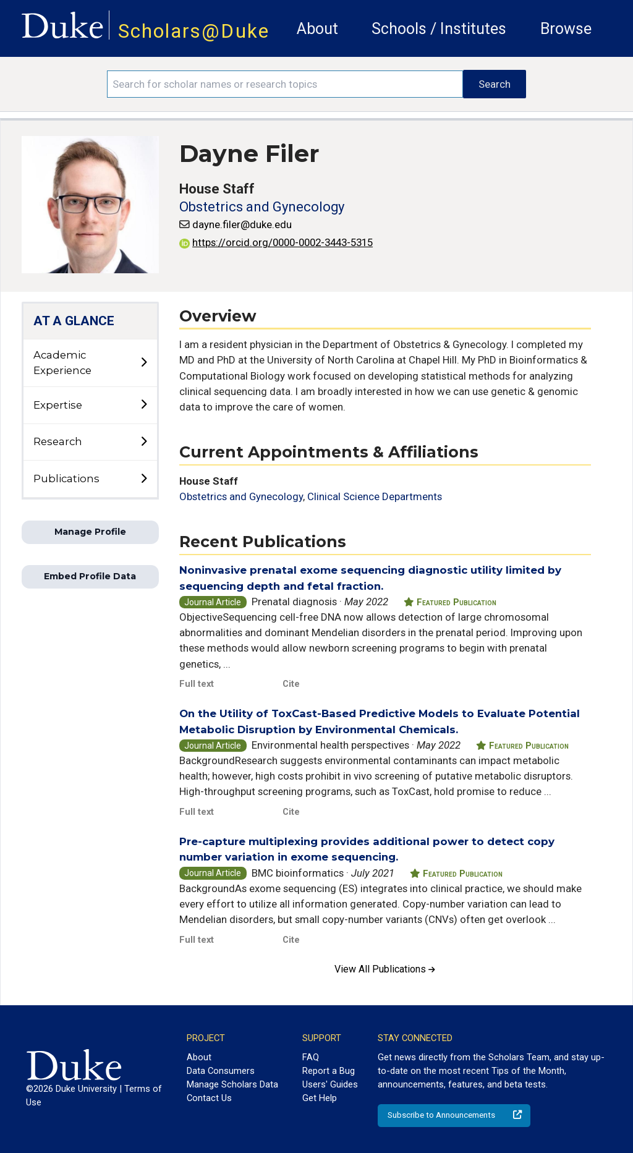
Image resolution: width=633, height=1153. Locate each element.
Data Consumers (221, 1070)
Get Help (319, 1098)
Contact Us (209, 1098)
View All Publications (384, 969)
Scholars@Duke (194, 31)
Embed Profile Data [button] (90, 576)
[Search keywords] (285, 84)
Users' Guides (330, 1084)
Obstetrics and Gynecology (261, 207)
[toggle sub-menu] (143, 362)
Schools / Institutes (439, 29)
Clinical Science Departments (374, 496)
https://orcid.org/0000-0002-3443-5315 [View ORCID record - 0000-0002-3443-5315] (276, 242)
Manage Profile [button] (90, 531)
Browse (566, 29)
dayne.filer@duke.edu (242, 224)
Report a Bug (328, 1070)
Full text (196, 683)
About (317, 29)
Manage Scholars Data (232, 1084)
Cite (291, 683)
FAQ (310, 1057)
